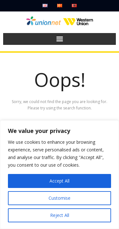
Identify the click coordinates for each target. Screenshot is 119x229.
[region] (59, 174)
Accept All (59, 181)
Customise (59, 198)
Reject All (59, 215)
